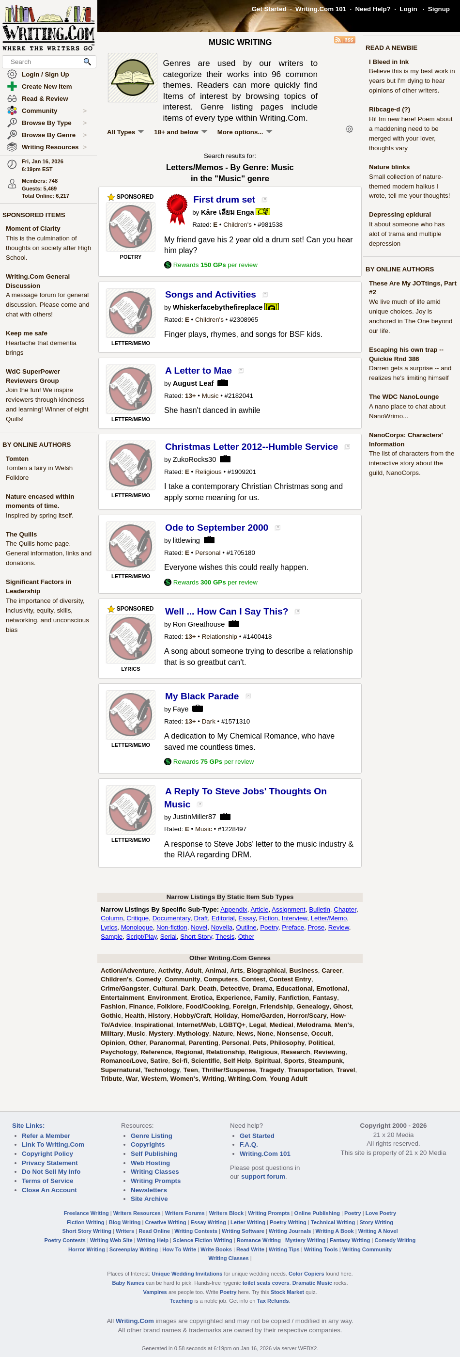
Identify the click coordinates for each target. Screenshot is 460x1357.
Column (112, 918)
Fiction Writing (86, 1222)
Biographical (266, 970)
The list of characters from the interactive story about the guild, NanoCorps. (411, 463)
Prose (315, 927)
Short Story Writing (86, 1231)
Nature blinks (389, 167)
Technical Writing (333, 1222)
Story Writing (376, 1222)
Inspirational (154, 1024)
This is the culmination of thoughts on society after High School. (48, 248)
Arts (236, 970)
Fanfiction (293, 997)
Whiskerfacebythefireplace (218, 307)
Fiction (268, 918)
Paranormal (167, 1042)
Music (210, 395)
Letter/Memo (329, 918)
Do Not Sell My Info (51, 1171)
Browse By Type (54, 123)
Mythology (193, 1033)
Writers (125, 1231)
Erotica (202, 997)
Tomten (17, 458)
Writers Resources (137, 1213)
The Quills (21, 534)
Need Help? (372, 9)
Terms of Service (47, 1180)
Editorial (223, 918)
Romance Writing (259, 1240)
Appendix (233, 909)
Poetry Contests (65, 1240)
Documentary (171, 918)
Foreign (245, 1006)
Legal (257, 1024)
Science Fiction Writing (202, 1240)
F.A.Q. (249, 1144)
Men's (344, 1024)
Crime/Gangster (125, 988)
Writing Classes (155, 1171)
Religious (208, 471)
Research (295, 1052)
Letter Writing (247, 1222)
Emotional (331, 988)
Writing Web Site (111, 1240)
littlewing (186, 540)
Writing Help (153, 1240)
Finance (141, 1006)
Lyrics (109, 927)
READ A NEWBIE (391, 47)
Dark (208, 721)
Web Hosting (150, 1163)
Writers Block (226, 1213)
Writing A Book (335, 1231)
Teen (191, 1069)
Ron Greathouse (199, 624)
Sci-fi (180, 1060)
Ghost (342, 1006)
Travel (346, 1069)
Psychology (119, 1052)
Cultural (165, 988)
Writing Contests (195, 1231)
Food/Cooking (208, 1006)
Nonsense (292, 1033)
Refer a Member (46, 1135)
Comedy (148, 979)
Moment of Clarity (33, 228)
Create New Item (47, 86)
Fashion (113, 1006)
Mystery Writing (305, 1240)
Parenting (203, 1042)
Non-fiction (171, 927)
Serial (168, 936)
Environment (167, 997)
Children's (237, 224)
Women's (184, 1078)
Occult (321, 1033)
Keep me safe (26, 333)
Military (112, 1033)
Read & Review (45, 98)
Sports (294, 1060)
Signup (439, 9)
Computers (221, 979)
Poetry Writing (288, 1222)
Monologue (137, 927)
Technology (162, 1069)
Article (259, 909)
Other (246, 936)
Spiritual (267, 1060)
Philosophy (287, 1042)
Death (207, 988)
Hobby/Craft (192, 1015)
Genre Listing (151, 1135)
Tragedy (272, 1069)
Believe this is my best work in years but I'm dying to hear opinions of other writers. (412, 80)
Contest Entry (290, 979)
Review (338, 927)
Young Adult (288, 1078)
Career (332, 970)
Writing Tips (284, 1249)
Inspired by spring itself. (40, 515)
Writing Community (367, 1249)
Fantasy (325, 997)
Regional (188, 1052)
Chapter (345, 909)
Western (154, 1078)
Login (408, 9)
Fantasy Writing (350, 1240)
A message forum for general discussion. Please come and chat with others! (48, 304)
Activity (169, 970)
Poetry (269, 927)
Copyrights (148, 1144)
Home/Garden (262, 1015)
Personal (208, 552)
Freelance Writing (86, 1213)
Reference (155, 1052)
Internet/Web (196, 1024)
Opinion (113, 1042)
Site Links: (28, 1125)
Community (54, 111)
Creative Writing (165, 1222)
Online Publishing (317, 1213)
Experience (233, 997)
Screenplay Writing (133, 1249)
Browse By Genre (54, 135)
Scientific (205, 1060)
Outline (246, 927)
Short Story (196, 936)
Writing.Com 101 (320, 9)
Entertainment (122, 997)
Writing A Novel (378, 1231)
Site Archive (149, 1198)
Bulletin (319, 909)
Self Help (237, 1060)
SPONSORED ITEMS (33, 215)
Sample (112, 936)
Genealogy (312, 1006)
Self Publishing (154, 1153)
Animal (216, 970)
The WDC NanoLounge (404, 396)
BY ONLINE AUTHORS (36, 444)
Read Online (154, 1231)
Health (135, 1015)
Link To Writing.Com (53, 1144)
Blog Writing (125, 1222)
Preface (293, 927)
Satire (159, 1060)
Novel (199, 927)
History (159, 1015)
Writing (213, 1078)
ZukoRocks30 (194, 459)
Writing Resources (54, 147)
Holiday (226, 1015)
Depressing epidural (400, 214)
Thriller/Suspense (228, 1069)
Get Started (269, 9)
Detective (234, 988)
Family (264, 997)
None (265, 1033)
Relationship (219, 636)
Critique (137, 918)
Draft (201, 918)
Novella (221, 927)
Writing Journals (290, 1231)
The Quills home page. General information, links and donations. (49, 553)
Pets (259, 1042)
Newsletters (149, 1190)
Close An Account (49, 1190)
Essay (246, 918)
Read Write (250, 1249)
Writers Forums (185, 1213)
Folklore (169, 1006)
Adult (193, 970)
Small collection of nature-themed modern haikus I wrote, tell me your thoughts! (409, 186)
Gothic (111, 1015)
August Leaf (193, 383)
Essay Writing (208, 1222)
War (132, 1078)
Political (320, 1042)
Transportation (310, 1069)
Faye (181, 709)
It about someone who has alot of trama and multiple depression (407, 234)
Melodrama (314, 1024)
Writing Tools (321, 1249)
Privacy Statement (50, 1163)
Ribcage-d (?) (389, 109)
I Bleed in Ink (389, 61)
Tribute (111, 1078)
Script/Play (141, 936)
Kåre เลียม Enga (227, 212)
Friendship (276, 1006)
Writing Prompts (156, 1180)
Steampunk (325, 1060)
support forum (263, 1176)
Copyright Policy (47, 1153)
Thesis (224, 936)
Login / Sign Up (45, 74)
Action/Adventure (127, 970)
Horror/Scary (307, 1015)
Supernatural (120, 1069)
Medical (281, 1024)
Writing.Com (247, 1078)
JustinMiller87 (194, 817)
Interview (294, 918)
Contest (254, 979)
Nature (223, 1033)
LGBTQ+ (232, 1024)
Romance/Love (124, 1060)
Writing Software (243, 1231)
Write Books (216, 1249)
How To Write (179, 1249)
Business (304, 970)
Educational (294, 988)
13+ (190, 395)
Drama (262, 988)
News (245, 1033)
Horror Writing (86, 1249)
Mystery (161, 1033)
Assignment (289, 909)
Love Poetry (381, 1213)
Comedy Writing (394, 1240)
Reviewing (330, 1052)
